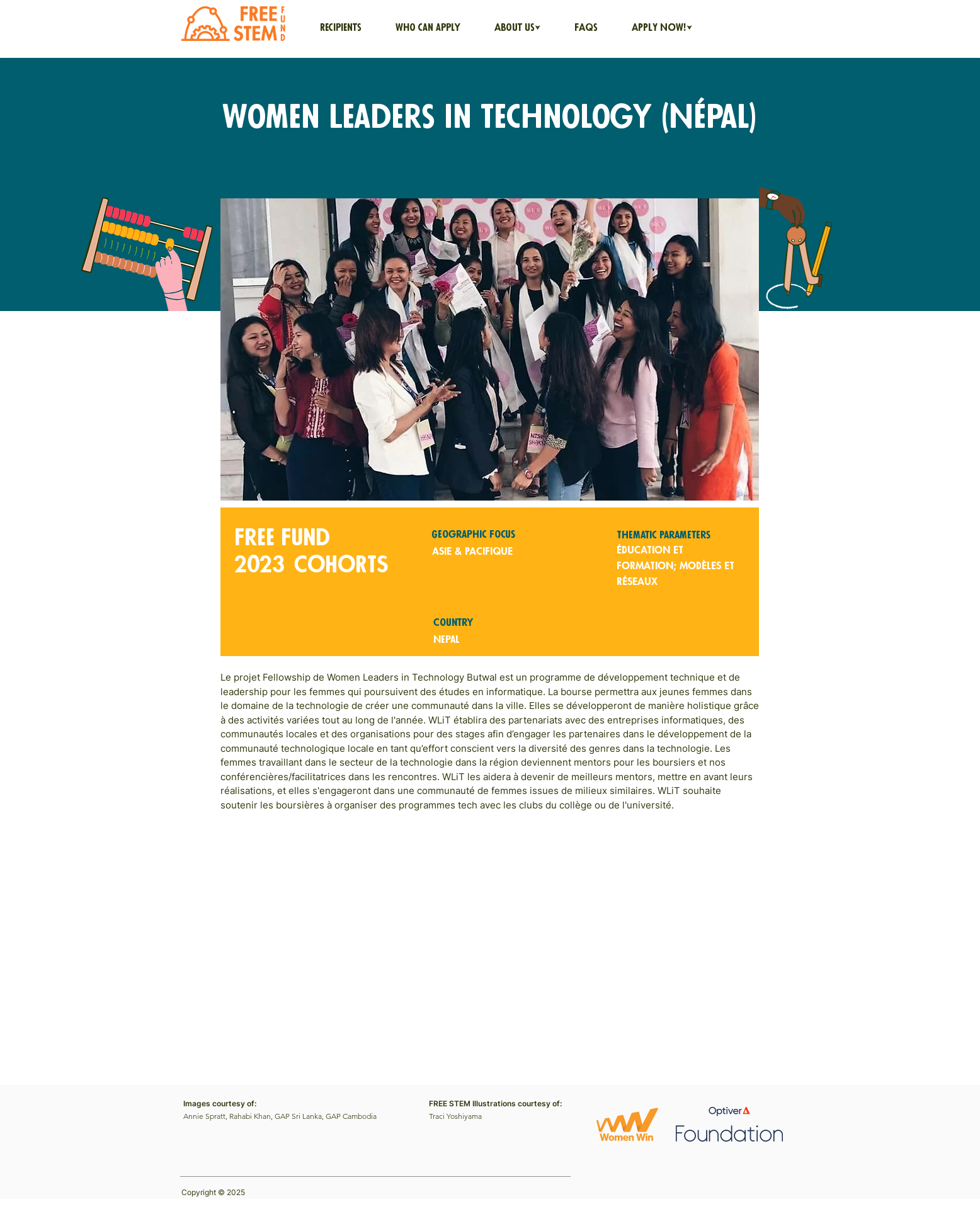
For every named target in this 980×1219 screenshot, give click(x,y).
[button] (517, 28)
